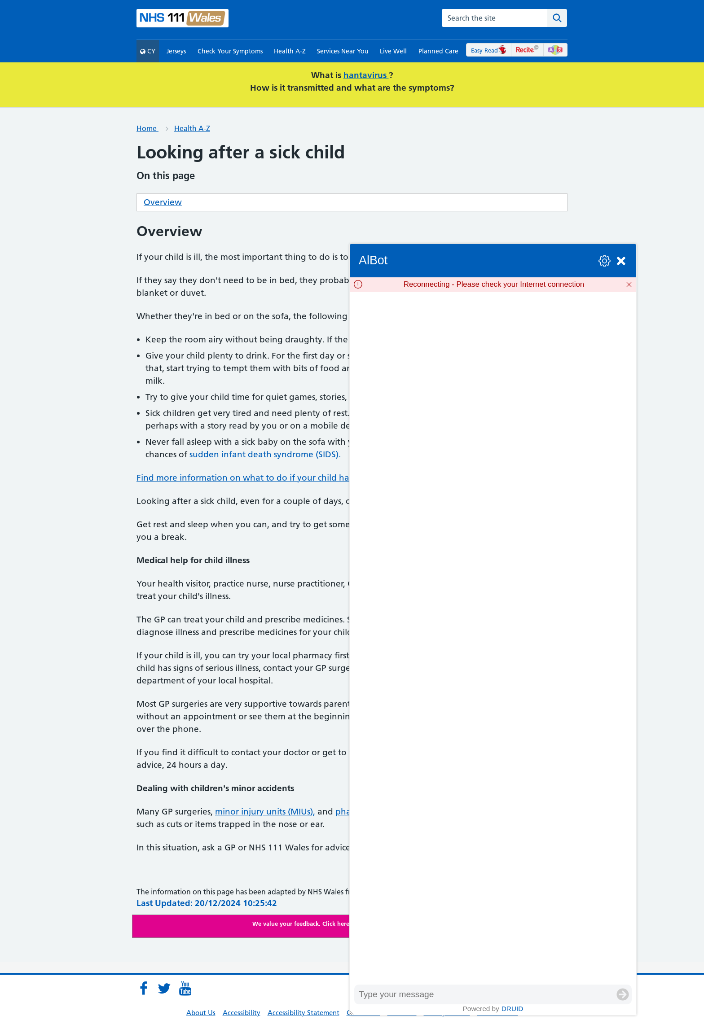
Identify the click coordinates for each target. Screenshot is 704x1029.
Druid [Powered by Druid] (513, 1008)
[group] (493, 638)
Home (147, 128)
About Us (201, 1012)
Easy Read (488, 50)
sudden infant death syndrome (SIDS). (265, 454)
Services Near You (343, 51)
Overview (163, 202)
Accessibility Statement (303, 1012)
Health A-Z (290, 51)
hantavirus (366, 75)
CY (147, 51)
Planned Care (438, 51)
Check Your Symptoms (230, 51)
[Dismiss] (629, 284)
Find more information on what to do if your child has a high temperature (284, 478)
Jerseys (176, 51)
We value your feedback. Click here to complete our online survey (343, 923)
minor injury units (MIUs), (265, 811)
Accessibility (241, 1012)
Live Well (393, 51)
